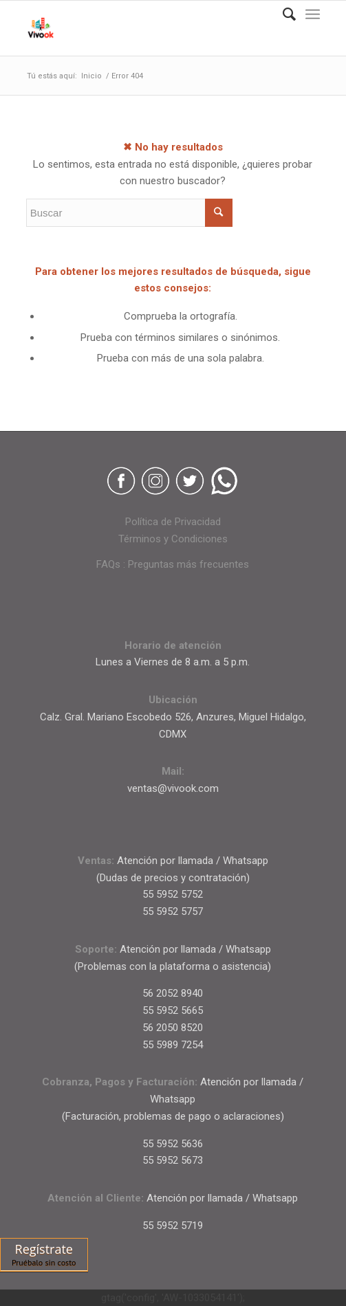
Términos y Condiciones (173, 539)
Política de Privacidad (173, 522)
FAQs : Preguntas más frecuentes (172, 564)
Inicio (91, 75)
